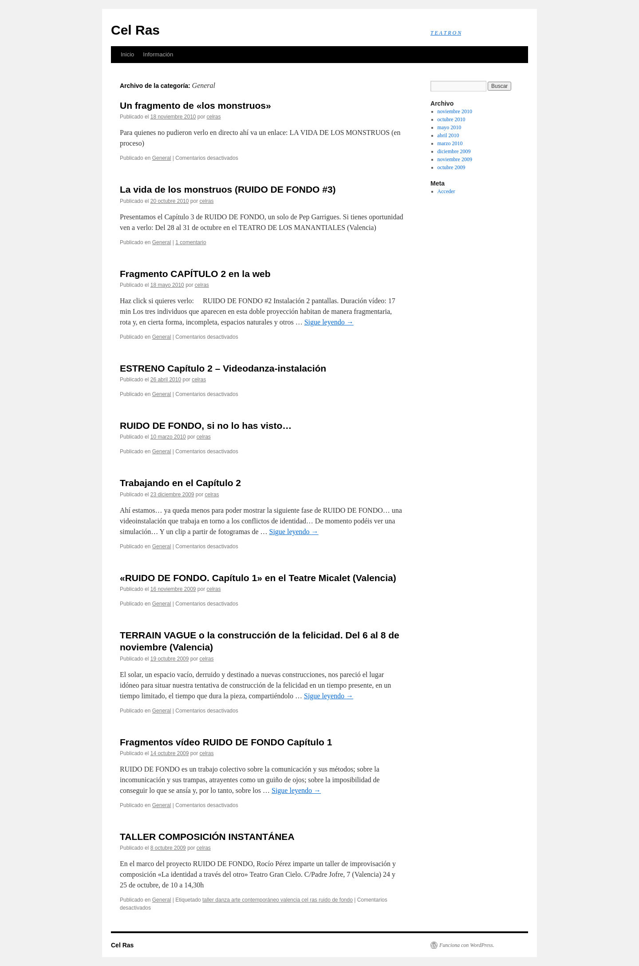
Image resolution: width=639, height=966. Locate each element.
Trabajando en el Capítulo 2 (180, 483)
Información (158, 54)
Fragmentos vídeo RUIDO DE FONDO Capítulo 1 (226, 742)
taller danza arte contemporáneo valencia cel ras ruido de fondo (277, 900)
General (161, 158)
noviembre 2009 (455, 159)
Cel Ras (135, 30)
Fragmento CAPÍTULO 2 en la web (195, 274)
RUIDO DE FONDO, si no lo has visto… (206, 425)
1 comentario (190, 242)
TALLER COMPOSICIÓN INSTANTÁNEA (207, 836)
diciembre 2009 (454, 151)
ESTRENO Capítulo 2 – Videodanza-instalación (223, 368)
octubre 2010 (451, 119)
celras (214, 117)
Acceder (446, 191)
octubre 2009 (451, 167)
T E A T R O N (445, 33)
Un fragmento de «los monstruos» (195, 105)
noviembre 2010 (455, 111)
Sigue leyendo (329, 322)
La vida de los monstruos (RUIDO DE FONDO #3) (228, 189)
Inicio (127, 54)
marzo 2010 (450, 143)
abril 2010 (448, 135)
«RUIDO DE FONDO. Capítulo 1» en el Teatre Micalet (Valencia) (258, 578)
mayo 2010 (450, 127)
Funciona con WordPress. (466, 945)
